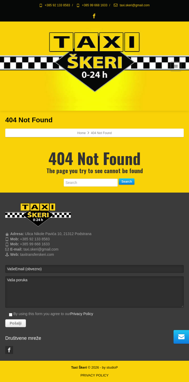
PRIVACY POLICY (94, 375)
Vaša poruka (94, 292)
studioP (112, 367)
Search (126, 181)
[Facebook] (94, 16)
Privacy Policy (81, 314)
